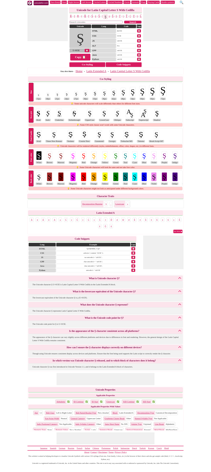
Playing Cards (153, 2)
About (86, 452)
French (79, 448)
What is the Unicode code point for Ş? (104, 318)
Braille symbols (167, 2)
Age (36, 413)
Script (87, 430)
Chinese (96, 448)
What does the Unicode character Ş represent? (104, 304)
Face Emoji (55, 2)
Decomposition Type (145, 413)
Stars (64, 2)
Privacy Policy (121, 452)
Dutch (134, 448)
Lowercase (119, 204)
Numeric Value (62, 430)
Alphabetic (61, 402)
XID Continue (128, 402)
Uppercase (110, 402)
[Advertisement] (47, 24)
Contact (94, 452)
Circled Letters (100, 2)
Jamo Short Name (112, 424)
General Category (78, 418)
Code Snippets (124, 64)
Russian (71, 448)
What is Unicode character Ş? (104, 278)
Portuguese (106, 448)
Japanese (43, 448)
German (62, 448)
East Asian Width (52, 418)
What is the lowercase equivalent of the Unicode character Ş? (104, 291)
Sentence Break (106, 430)
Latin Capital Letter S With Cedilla (130, 71)
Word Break (159, 430)
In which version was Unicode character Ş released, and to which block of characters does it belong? (104, 360)
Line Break (159, 424)
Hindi (166, 448)
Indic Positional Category (47, 424)
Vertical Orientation (134, 430)
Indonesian (125, 448)
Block (115, 413)
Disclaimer (102, 452)
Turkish (142, 448)
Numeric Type (40, 430)
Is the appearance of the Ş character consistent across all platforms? (104, 331)
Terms (111, 452)
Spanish (53, 448)
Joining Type (136, 424)
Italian (87, 448)
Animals (135, 2)
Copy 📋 (80, 57)
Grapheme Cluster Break (115, 418)
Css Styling (87, 64)
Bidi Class (50, 413)
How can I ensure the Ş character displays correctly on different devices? (104, 347)
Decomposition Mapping (92, 204)
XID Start (147, 402)
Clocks (127, 2)
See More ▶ (178, 231)
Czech (159, 448)
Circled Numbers (115, 2)
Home (79, 71)
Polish (115, 448)
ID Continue (78, 402)
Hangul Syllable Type (143, 418)
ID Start (95, 402)
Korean (151, 448)
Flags (143, 2)
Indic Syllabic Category (85, 424)
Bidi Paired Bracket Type (86, 413)
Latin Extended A (96, 71)
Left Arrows (87, 2)
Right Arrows (73, 2)
